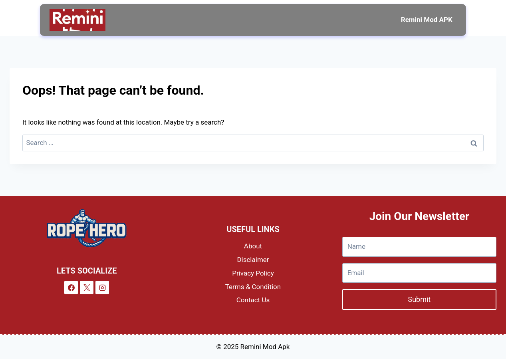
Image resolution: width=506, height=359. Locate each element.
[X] (86, 287)
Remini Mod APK (426, 20)
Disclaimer (253, 260)
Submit (419, 299)
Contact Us (253, 300)
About (253, 246)
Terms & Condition (253, 287)
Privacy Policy (253, 273)
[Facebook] (71, 287)
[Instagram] (102, 287)
